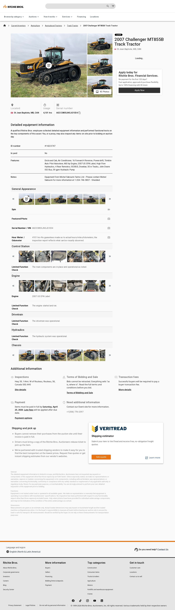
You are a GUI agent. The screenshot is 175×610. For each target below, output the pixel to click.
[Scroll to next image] (109, 199)
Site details (20, 389)
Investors (6, 576)
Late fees (28, 409)
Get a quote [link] (101, 457)
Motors (90, 585)
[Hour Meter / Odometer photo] (108, 237)
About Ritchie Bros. (10, 568)
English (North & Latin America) (25, 551)
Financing (81, 16)
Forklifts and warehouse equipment (100, 589)
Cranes (90, 594)
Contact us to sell (136, 576)
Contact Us (162, 549)
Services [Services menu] (67, 16)
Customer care (135, 568)
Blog (4, 585)
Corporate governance (11, 572)
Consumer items (93, 572)
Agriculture (92, 581)
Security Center (8, 589)
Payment (48, 585)
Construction (92, 568)
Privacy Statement (14, 605)
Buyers (47, 568)
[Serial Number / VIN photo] (108, 228)
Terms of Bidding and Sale (80, 392)
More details (125, 389)
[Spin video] (108, 209)
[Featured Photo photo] (108, 218)
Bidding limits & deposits (54, 581)
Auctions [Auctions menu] (34, 16)
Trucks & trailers (93, 576)
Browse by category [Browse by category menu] (14, 16)
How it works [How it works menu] (51, 16)
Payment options (23, 418)
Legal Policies (30, 605)
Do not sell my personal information (52, 605)
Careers (6, 581)
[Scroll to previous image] (13, 199)
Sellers (47, 572)
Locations (94, 16)
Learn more (152, 457)
